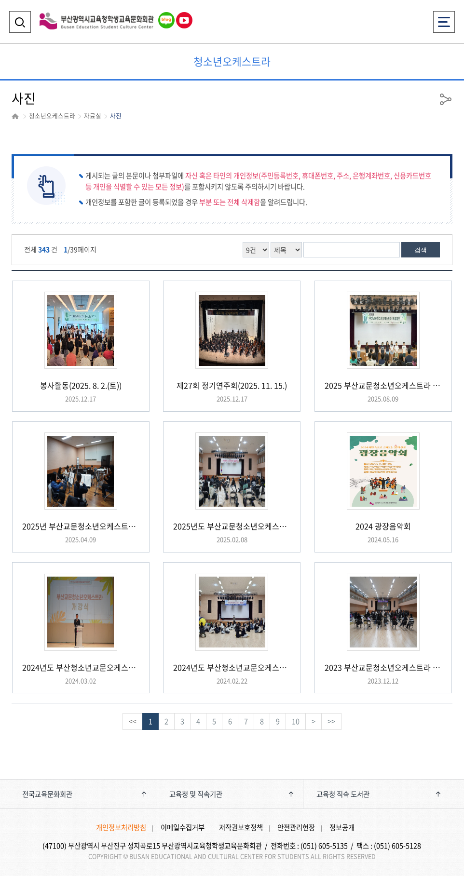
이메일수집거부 (183, 827)
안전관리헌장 (296, 827)
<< (132, 721)
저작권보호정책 (241, 827)
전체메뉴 (444, 19)
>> (331, 721)
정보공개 (342, 827)
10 (296, 721)
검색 (420, 250)
